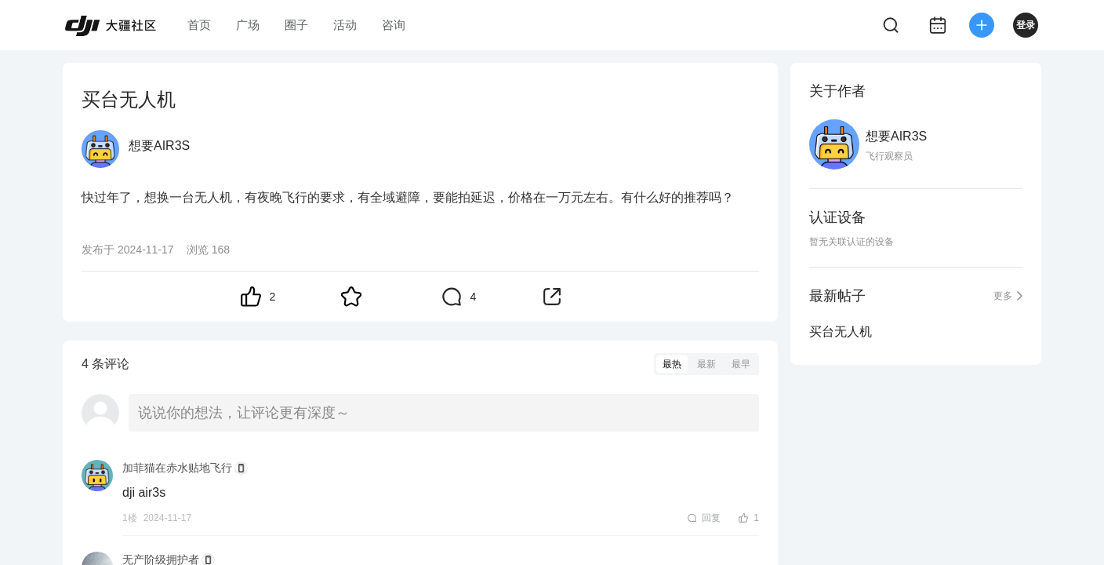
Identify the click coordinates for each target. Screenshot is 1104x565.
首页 (199, 24)
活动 (345, 24)
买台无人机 (840, 331)
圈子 (296, 24)
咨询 (393, 24)
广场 (248, 24)
